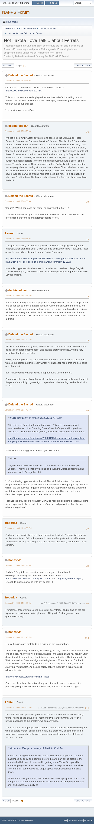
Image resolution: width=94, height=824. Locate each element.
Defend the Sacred (20, 75)
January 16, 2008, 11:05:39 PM (18, 340)
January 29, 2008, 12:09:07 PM (18, 708)
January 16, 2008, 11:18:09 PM (18, 528)
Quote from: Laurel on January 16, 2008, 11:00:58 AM (36, 418)
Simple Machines (25, 820)
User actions (83, 66)
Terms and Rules (76, 820)
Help (65, 820)
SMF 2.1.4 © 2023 (9, 820)
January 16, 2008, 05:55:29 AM (18, 131)
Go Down (8, 66)
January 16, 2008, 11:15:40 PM (18, 410)
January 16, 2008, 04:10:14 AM (18, 81)
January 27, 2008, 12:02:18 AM (18, 565)
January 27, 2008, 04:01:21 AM (18, 603)
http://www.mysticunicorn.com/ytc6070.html (28, 578)
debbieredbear (18, 125)
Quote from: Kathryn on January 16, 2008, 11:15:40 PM (36, 748)
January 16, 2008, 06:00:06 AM (18, 201)
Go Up (6, 801)
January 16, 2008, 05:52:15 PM (18, 296)
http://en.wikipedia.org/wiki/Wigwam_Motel (27, 676)
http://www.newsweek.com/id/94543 (24, 90)
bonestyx (14, 560)
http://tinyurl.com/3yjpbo (69, 578)
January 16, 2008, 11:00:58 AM (18, 239)
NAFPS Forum (16, 12)
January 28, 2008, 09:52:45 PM (18, 637)
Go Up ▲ (88, 820)
